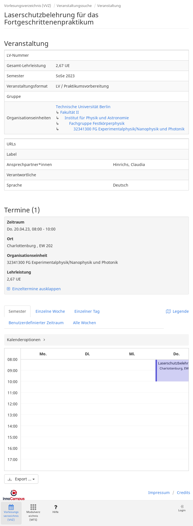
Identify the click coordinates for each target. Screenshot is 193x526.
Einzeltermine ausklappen (34, 288)
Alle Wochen (84, 322)
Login (182, 508)
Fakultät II (69, 112)
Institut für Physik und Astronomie (97, 117)
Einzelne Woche (50, 311)
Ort (10, 238)
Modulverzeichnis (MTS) (33, 513)
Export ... (21, 479)
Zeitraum (15, 222)
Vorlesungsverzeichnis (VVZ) (27, 5)
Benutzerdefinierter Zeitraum (36, 322)
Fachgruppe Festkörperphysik (96, 123)
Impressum (159, 492)
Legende (177, 311)
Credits (183, 492)
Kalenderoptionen (24, 339)
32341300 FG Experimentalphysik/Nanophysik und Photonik (129, 129)
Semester (17, 311)
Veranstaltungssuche (74, 5)
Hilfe (55, 509)
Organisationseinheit (27, 255)
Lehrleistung (19, 272)
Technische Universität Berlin (83, 106)
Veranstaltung (109, 5)
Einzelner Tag (87, 311)
